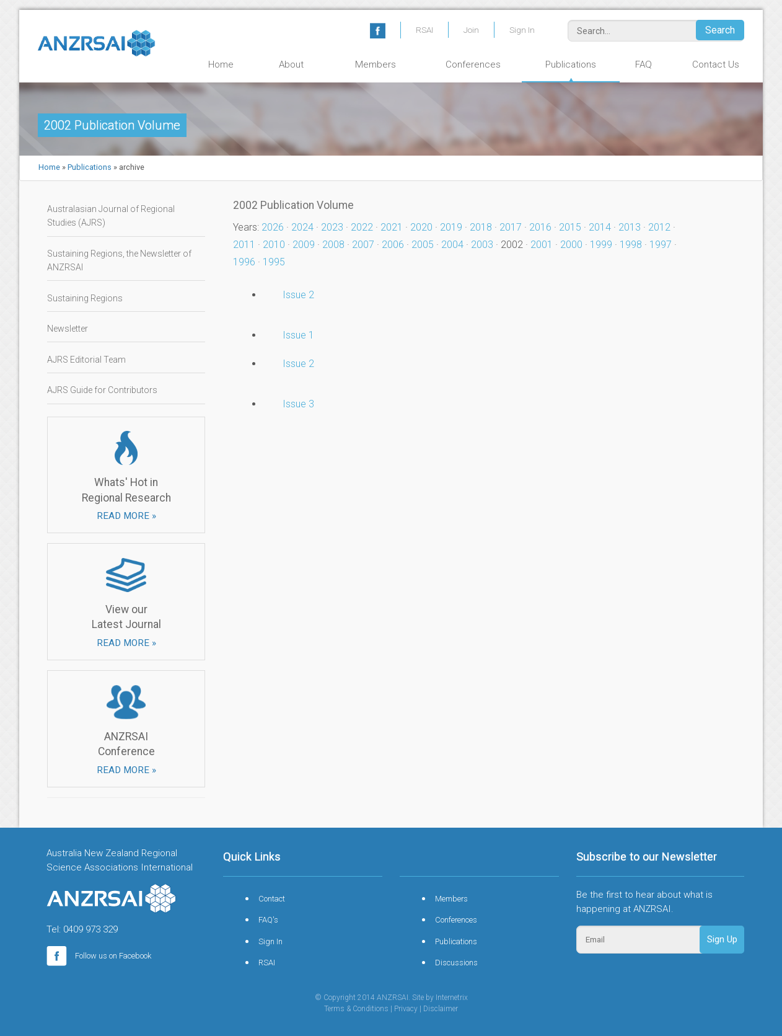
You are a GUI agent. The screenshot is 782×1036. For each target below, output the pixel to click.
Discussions (456, 962)
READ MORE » (126, 515)
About (291, 64)
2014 (600, 227)
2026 (272, 227)
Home (221, 64)
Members (375, 64)
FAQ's (268, 919)
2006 (393, 244)
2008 (333, 244)
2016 (540, 227)
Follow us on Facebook (98, 955)
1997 (660, 244)
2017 (510, 227)
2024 (302, 227)
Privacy (406, 1008)
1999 (601, 244)
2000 (571, 244)
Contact (271, 898)
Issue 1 (298, 335)
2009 (303, 244)
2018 (481, 227)
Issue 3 (298, 404)
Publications (570, 64)
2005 (422, 244)
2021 (391, 227)
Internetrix (452, 997)
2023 (332, 227)
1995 (274, 262)
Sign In (522, 30)
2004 (452, 244)
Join (471, 30)
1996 (244, 262)
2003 (482, 244)
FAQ (643, 64)
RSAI (424, 30)
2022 (362, 227)
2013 (629, 227)
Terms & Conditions (356, 1008)
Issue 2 (298, 295)
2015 (570, 227)
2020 (421, 227)
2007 (363, 244)
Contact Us (715, 64)
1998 (631, 244)
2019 (451, 227)
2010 (274, 244)
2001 (541, 244)
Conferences (473, 64)
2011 (244, 244)
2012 (659, 227)
